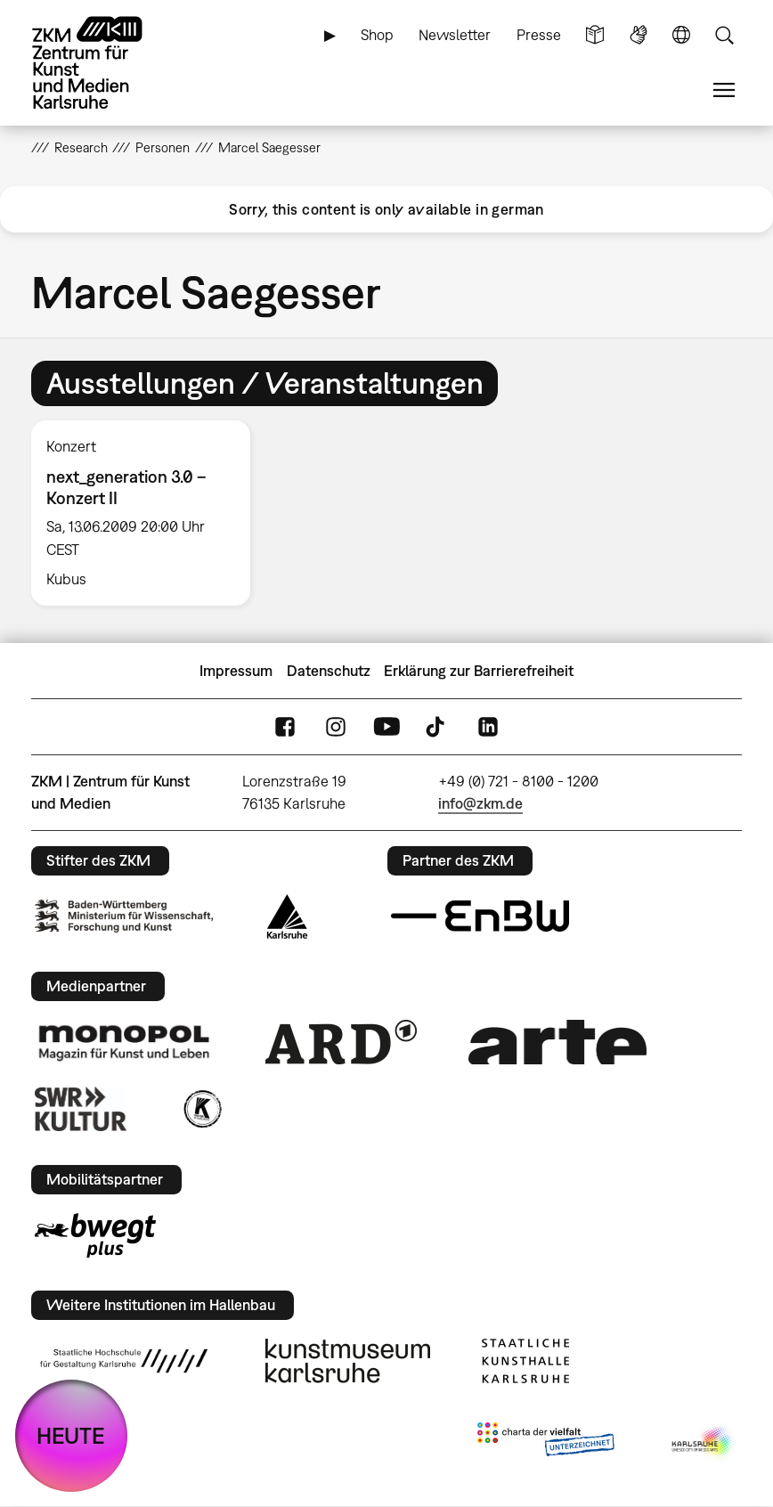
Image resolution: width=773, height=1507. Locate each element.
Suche (724, 35)
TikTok (437, 726)
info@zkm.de (480, 803)
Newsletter (455, 35)
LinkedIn (488, 726)
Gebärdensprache (638, 35)
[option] (148, 513)
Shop (377, 35)
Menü (724, 90)
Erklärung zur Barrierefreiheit (479, 671)
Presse (539, 35)
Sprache (681, 35)
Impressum (236, 671)
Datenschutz (328, 671)
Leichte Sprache (595, 35)
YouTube (386, 726)
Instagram (336, 726)
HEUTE (71, 1435)
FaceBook (285, 726)
